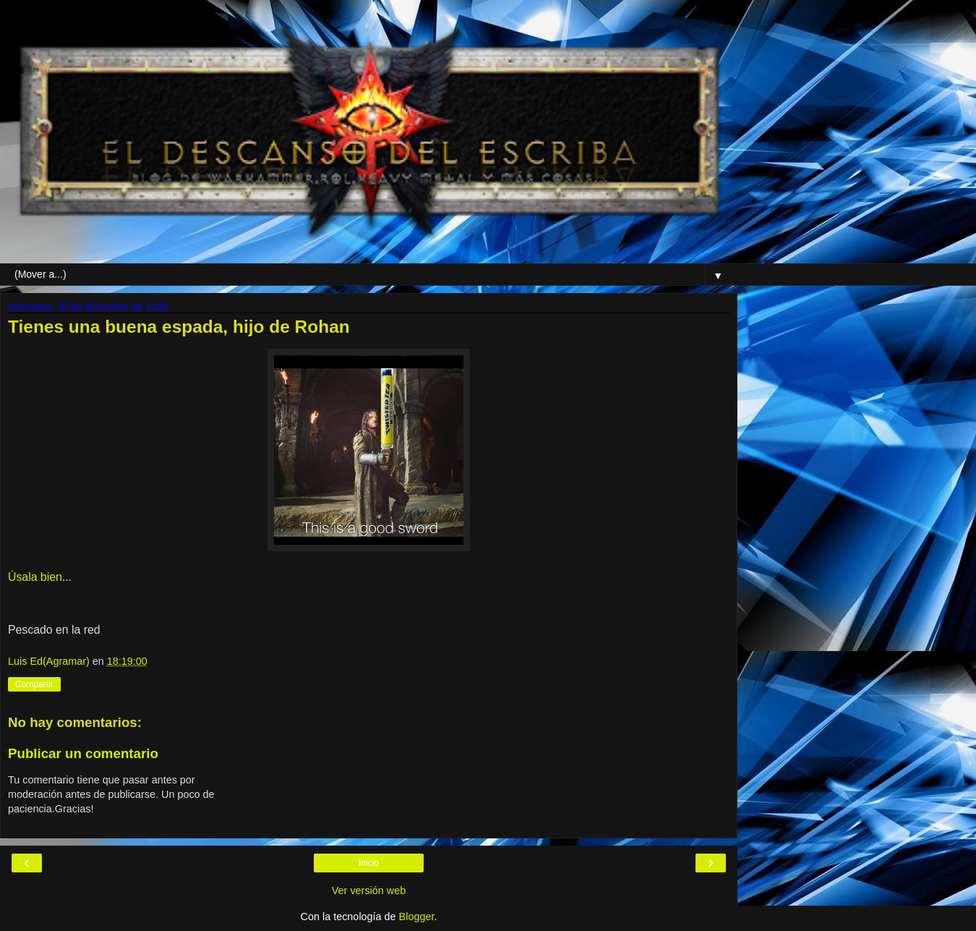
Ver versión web (369, 890)
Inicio (369, 863)
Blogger (417, 916)
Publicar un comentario (83, 753)
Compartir (34, 684)
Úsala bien (35, 577)
